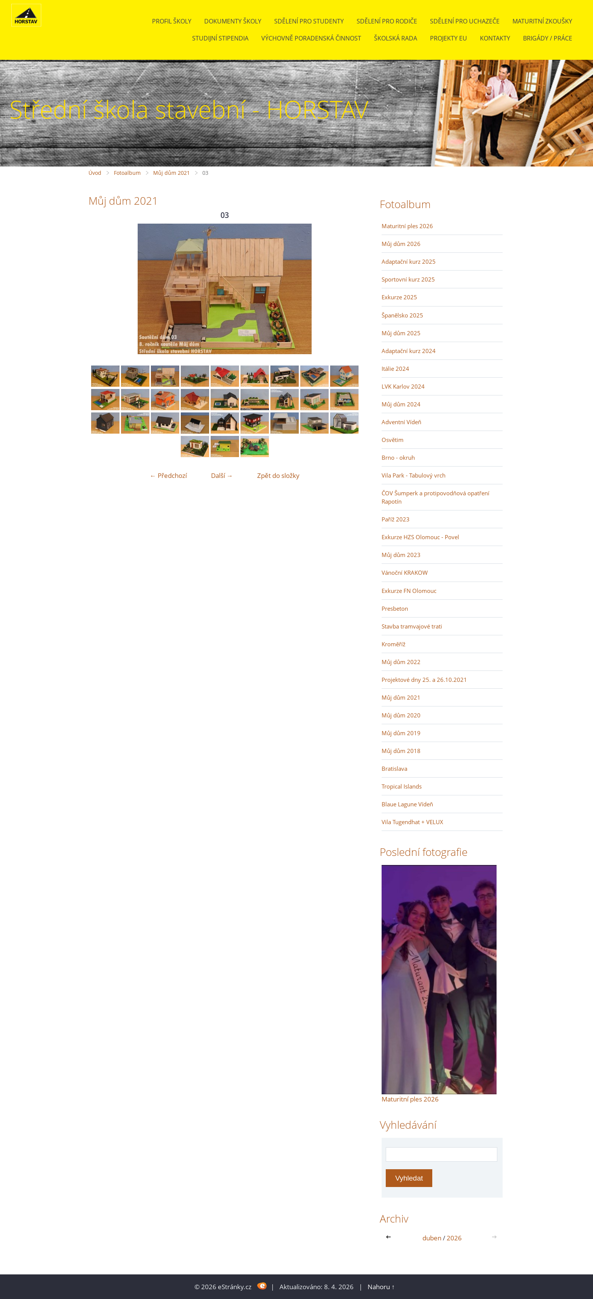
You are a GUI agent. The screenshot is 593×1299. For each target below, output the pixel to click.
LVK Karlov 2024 (403, 386)
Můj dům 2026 (401, 243)
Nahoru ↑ (381, 1286)
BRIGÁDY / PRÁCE (547, 38)
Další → (222, 475)
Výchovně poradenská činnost (311, 38)
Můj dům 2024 (401, 404)
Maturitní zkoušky (542, 21)
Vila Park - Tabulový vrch (414, 475)
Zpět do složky (278, 475)
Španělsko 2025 (402, 315)
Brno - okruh (398, 457)
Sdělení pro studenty (309, 21)
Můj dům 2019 (401, 733)
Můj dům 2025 (401, 333)
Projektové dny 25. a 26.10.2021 (424, 679)
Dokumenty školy (232, 21)
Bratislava (394, 768)
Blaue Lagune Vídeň (407, 804)
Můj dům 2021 (171, 172)
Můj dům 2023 (401, 554)
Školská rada (395, 38)
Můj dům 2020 (401, 715)
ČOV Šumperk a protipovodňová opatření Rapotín (435, 497)
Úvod (94, 172)
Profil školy (171, 21)
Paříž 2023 (396, 519)
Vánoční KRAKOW (405, 572)
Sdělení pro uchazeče (465, 21)
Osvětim (393, 439)
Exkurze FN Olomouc (409, 590)
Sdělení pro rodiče (387, 21)
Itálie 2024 (395, 368)
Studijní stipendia (220, 38)
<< (390, 1238)
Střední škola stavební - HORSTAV (188, 109)
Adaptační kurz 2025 (409, 261)
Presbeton (395, 608)
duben (431, 1238)
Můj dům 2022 (401, 662)
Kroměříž (393, 644)
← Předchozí (168, 475)
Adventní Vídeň (401, 422)
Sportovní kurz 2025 (408, 279)
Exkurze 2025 (399, 297)
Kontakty (495, 38)
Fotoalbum (127, 172)
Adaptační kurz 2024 (409, 351)
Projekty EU (448, 38)
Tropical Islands (402, 786)
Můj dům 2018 (401, 751)
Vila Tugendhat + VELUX (412, 822)
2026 (454, 1238)
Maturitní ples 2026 (407, 226)
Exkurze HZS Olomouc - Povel (420, 537)
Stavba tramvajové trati (412, 626)
